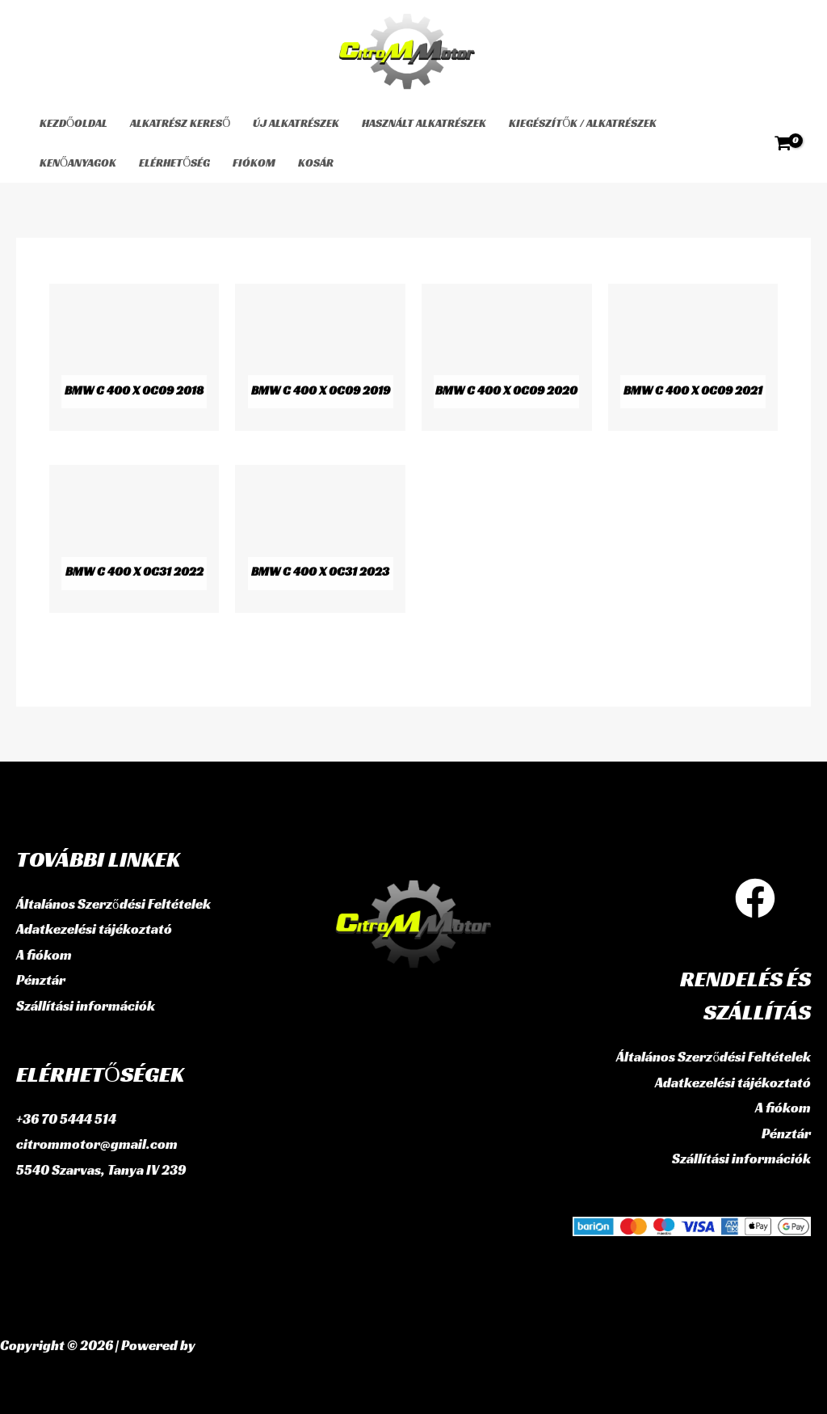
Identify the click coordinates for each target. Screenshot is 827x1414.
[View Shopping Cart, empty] (783, 143)
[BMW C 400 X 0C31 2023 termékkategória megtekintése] (320, 538)
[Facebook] (755, 898)
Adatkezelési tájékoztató (94, 929)
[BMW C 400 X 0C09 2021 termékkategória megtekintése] (693, 357)
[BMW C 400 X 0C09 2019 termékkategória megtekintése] (320, 357)
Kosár (316, 162)
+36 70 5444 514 (66, 1119)
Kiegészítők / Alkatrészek (583, 123)
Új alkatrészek (296, 123)
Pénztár (40, 980)
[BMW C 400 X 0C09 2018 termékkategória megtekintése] (134, 357)
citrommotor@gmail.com (97, 1144)
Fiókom (254, 162)
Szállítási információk (85, 1006)
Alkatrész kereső (180, 123)
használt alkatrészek (424, 123)
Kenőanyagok (78, 162)
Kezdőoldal (73, 123)
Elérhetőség (174, 162)
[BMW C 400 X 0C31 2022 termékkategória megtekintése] (134, 538)
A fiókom (44, 955)
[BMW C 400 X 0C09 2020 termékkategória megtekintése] (507, 357)
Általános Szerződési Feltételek (113, 904)
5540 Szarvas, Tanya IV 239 (101, 1170)
